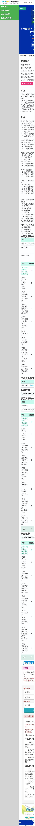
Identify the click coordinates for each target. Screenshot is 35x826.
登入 (30, 2)
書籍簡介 (23, 55)
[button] (22, 8)
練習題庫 (27, 688)
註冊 (25, 2)
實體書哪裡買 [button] (27, 83)
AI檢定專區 (5, 14)
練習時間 (27, 701)
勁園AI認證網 (6, 18)
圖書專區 (4, 7)
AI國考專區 (5, 10)
